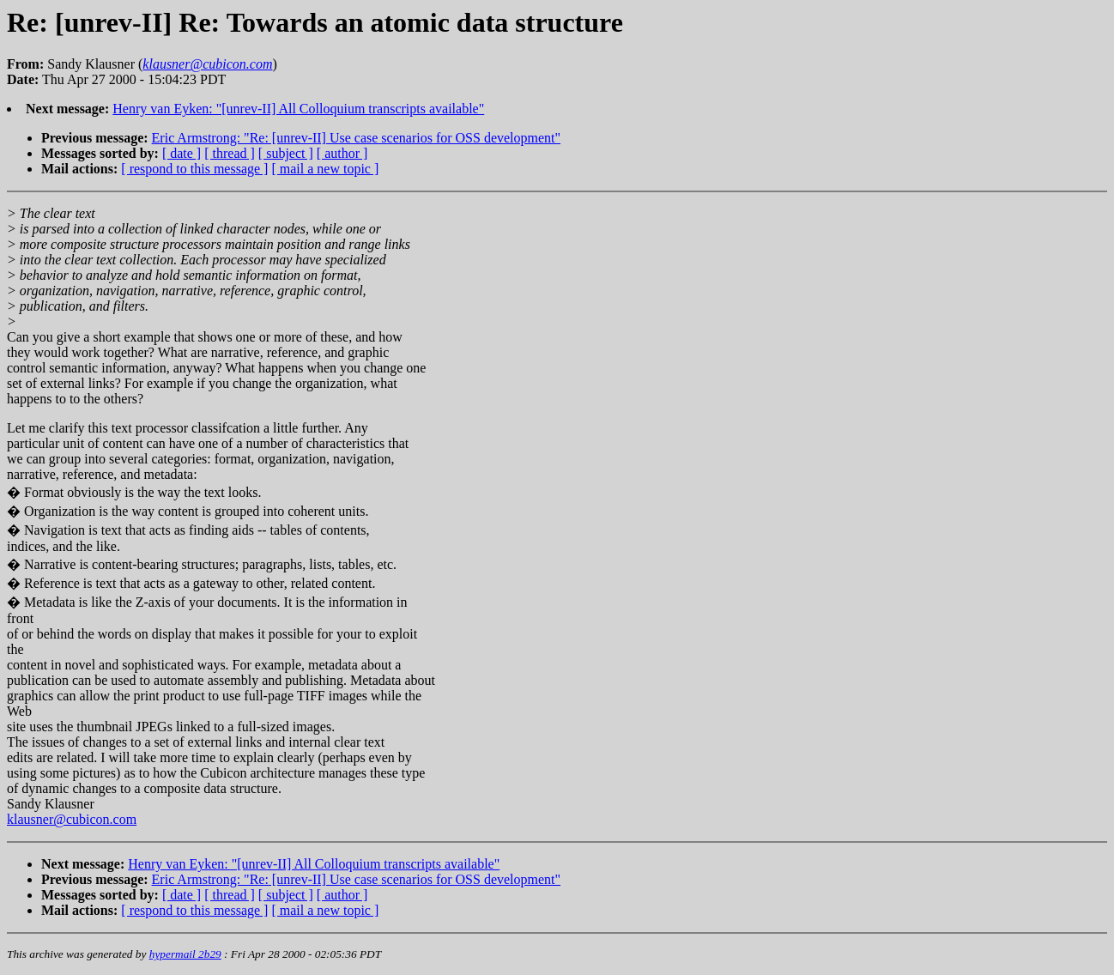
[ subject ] (285, 153)
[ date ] (181, 153)
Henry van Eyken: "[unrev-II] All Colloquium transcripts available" (298, 108)
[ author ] (342, 153)
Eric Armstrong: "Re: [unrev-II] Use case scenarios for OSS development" (356, 137)
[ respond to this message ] (194, 168)
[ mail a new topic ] (324, 168)
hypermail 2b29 (185, 954)
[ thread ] (229, 153)
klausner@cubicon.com (71, 819)
